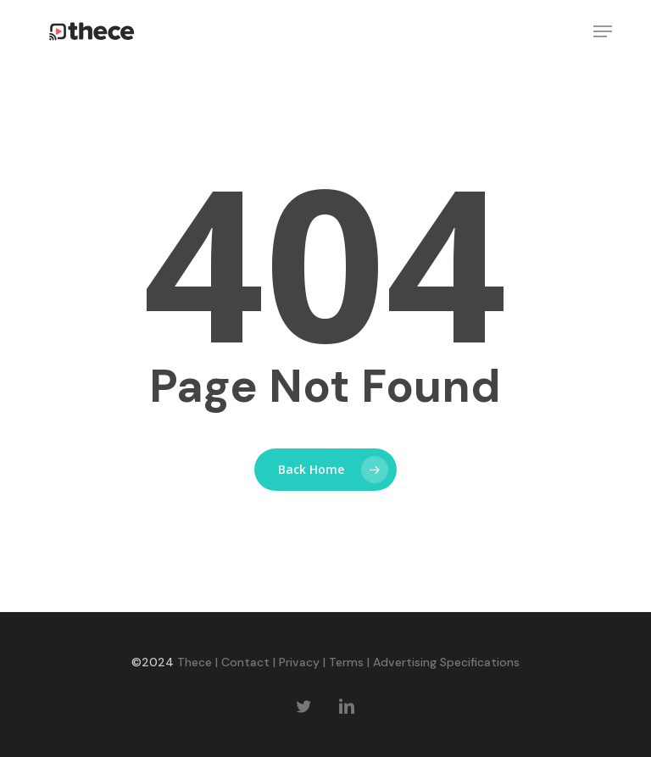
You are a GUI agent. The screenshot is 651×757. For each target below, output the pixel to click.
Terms (346, 662)
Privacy (299, 662)
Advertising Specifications (446, 662)
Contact (245, 662)
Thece (194, 662)
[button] (602, 31)
